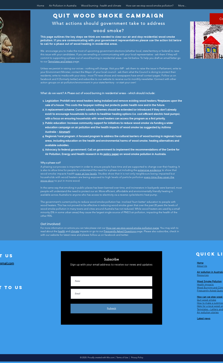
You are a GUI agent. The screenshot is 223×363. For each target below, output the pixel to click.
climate (75, 231)
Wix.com (110, 357)
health (61, 231)
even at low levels (86, 173)
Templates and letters (60, 61)
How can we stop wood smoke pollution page (132, 227)
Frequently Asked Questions (120, 231)
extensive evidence (149, 170)
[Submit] (111, 308)
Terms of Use (122, 357)
